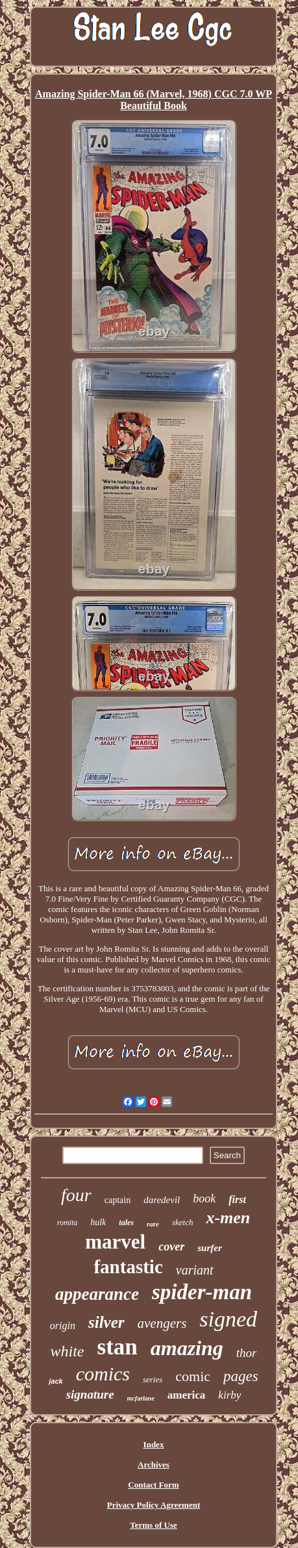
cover (171, 1246)
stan (117, 1347)
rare (153, 1224)
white (67, 1351)
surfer (209, 1248)
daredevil (161, 1200)
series (152, 1379)
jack (55, 1381)
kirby (229, 1395)
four (76, 1195)
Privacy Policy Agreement (153, 1505)
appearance (97, 1294)
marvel (115, 1241)
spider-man (202, 1292)
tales (126, 1222)
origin (62, 1325)
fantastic (127, 1266)
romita (67, 1222)
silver (106, 1322)
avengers (162, 1323)
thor (246, 1353)
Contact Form (153, 1485)
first (237, 1199)
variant (195, 1270)
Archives (153, 1464)
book (204, 1198)
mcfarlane (141, 1398)
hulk (98, 1222)
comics (103, 1373)
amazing (187, 1348)
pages (240, 1376)
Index (153, 1444)
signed (228, 1319)
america (187, 1395)
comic (192, 1376)
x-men (228, 1217)
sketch (182, 1222)
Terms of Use (153, 1525)
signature (90, 1394)
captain (117, 1200)
